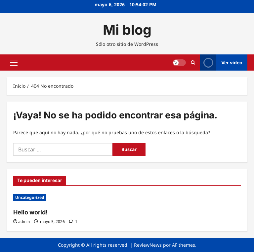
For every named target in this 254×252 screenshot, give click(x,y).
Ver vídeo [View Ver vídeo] (221, 62)
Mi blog (127, 29)
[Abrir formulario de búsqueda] (193, 62)
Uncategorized (29, 197)
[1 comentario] (73, 221)
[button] (14, 63)
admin (24, 221)
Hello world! (30, 212)
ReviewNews (148, 245)
